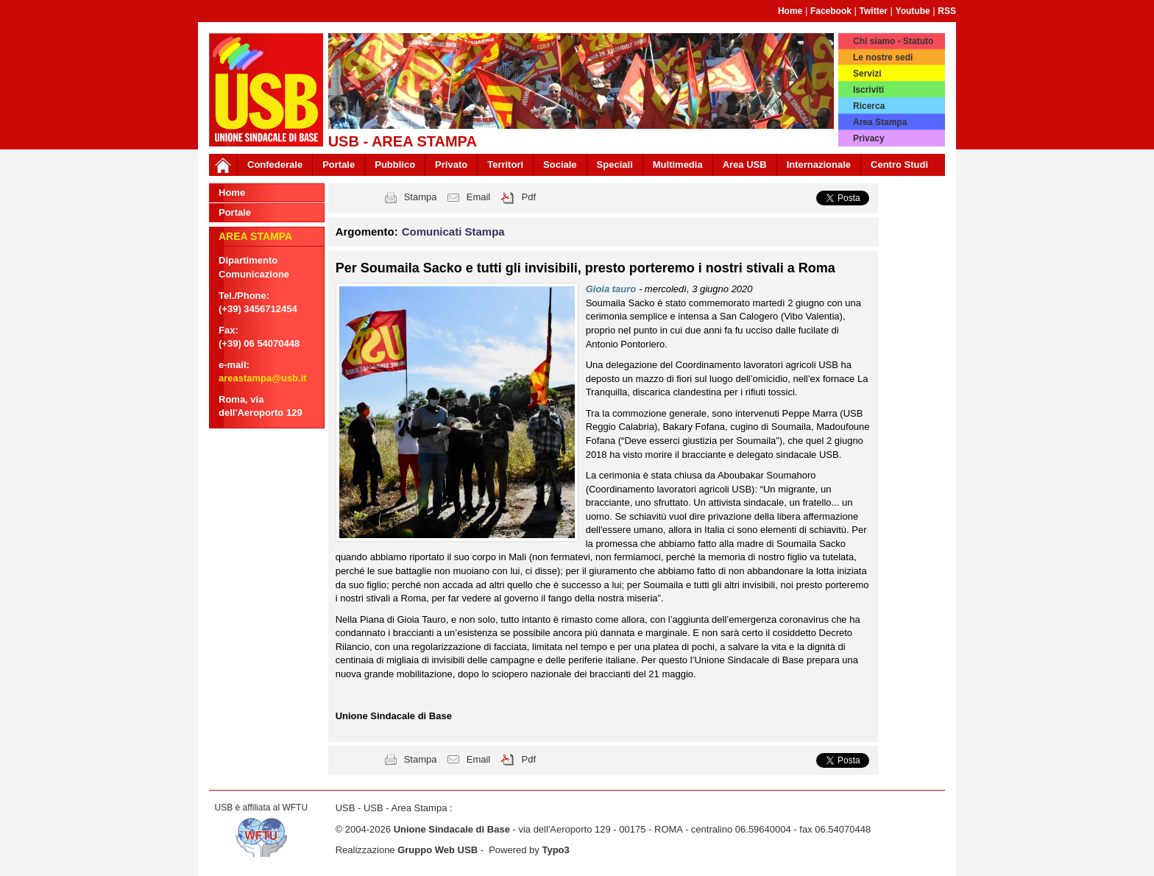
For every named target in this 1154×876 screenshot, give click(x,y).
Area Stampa (880, 122)
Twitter (874, 11)
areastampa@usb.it (263, 378)
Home (790, 11)
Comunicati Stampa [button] (453, 231)
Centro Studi (899, 164)
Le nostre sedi (883, 57)
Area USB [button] (745, 164)
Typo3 (555, 849)
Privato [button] (451, 164)
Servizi (867, 73)
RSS (947, 11)
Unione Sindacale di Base (452, 829)
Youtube (913, 11)
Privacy (869, 138)
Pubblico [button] (395, 164)
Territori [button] (505, 164)
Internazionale (819, 164)
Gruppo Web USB (437, 849)
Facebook (831, 11)
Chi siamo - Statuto (893, 41)
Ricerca (869, 106)
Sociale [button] (560, 164)
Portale (338, 164)
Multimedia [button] (678, 164)
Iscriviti (868, 90)
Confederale (274, 164)
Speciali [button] (615, 164)
